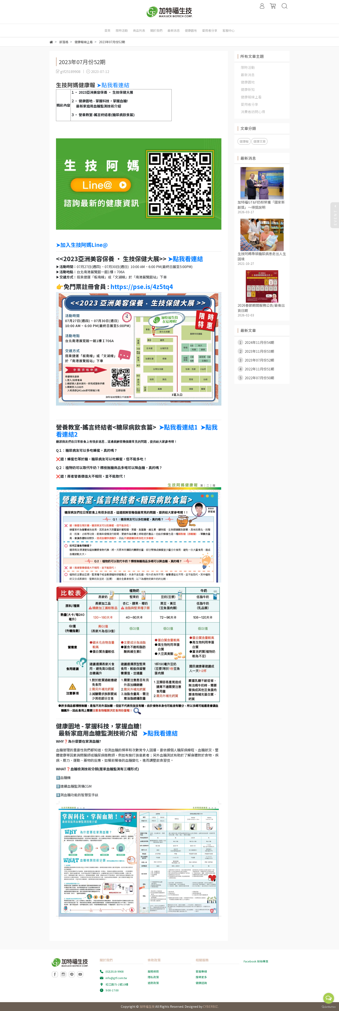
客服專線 (201, 971)
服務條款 (153, 971)
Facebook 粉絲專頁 (256, 961)
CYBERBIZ (210, 1006)
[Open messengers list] (328, 998)
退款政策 (153, 983)
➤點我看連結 (114, 85)
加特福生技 (147, 1006)
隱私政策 (153, 977)
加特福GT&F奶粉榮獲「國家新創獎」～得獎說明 (261, 204)
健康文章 (259, 141)
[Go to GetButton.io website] (329, 1006)
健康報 (244, 141)
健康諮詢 (201, 983)
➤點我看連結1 (178, 427)
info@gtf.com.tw (116, 978)
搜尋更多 (201, 977)
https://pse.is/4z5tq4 (141, 286)
